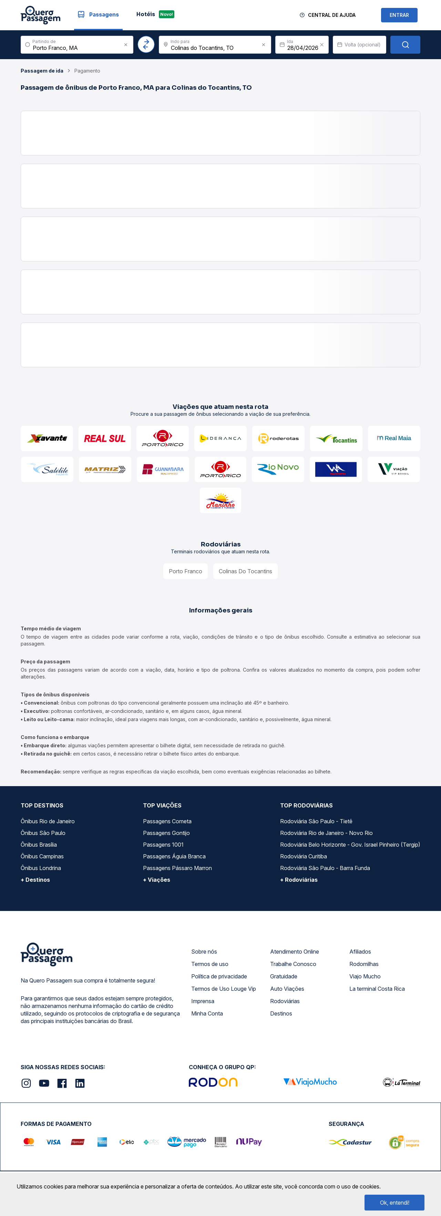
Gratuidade (283, 976)
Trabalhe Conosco (293, 963)
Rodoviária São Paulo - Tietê (316, 821)
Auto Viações (287, 988)
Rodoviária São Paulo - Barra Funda (325, 868)
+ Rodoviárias (299, 879)
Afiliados (360, 951)
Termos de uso (209, 963)
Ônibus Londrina (41, 868)
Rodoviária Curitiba (303, 856)
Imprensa (202, 1001)
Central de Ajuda (332, 15)
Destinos (281, 1013)
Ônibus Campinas (42, 856)
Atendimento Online (294, 951)
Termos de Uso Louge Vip (223, 988)
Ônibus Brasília (39, 844)
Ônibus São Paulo (43, 832)
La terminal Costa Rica (377, 988)
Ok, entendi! (394, 1202)
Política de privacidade (219, 976)
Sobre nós (204, 951)
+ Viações (156, 879)
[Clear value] (322, 45)
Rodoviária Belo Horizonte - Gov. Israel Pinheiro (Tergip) (350, 844)
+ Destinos (35, 879)
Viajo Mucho (365, 976)
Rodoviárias (285, 1001)
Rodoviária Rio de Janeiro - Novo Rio (326, 832)
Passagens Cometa (167, 821)
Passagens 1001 (163, 844)
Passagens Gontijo (166, 832)
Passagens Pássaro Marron (177, 868)
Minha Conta (207, 1013)
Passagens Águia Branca (174, 856)
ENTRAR (399, 15)
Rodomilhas (364, 963)
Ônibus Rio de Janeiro (48, 821)
